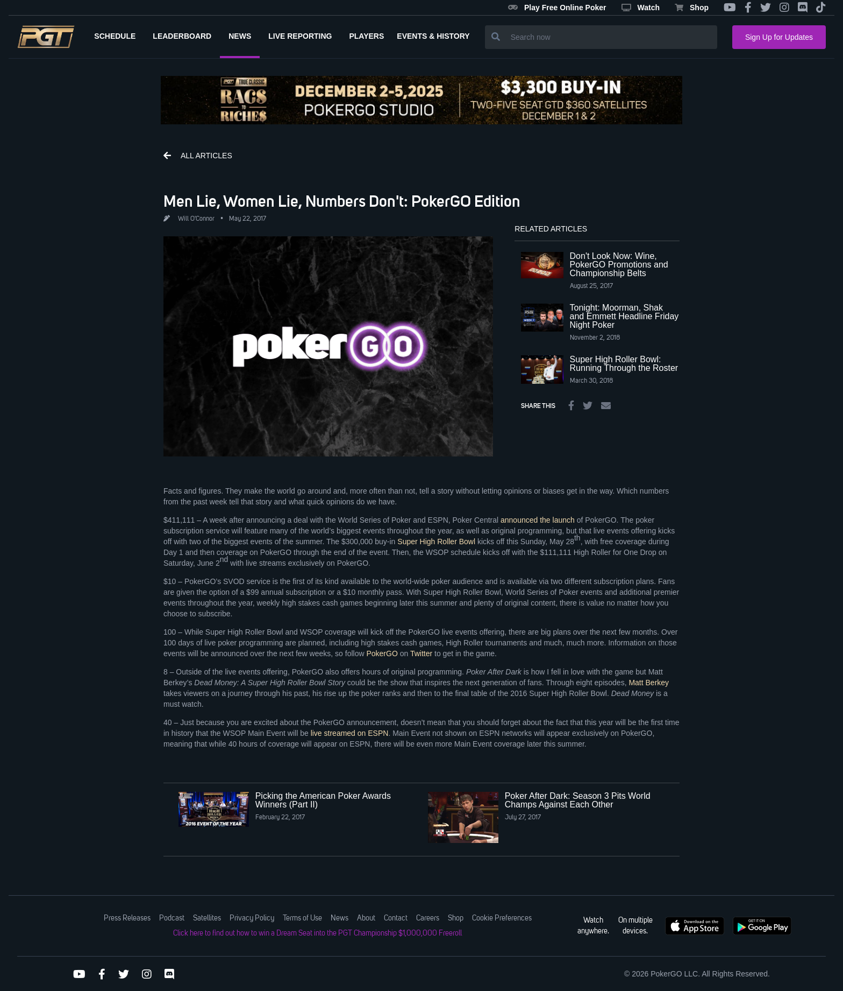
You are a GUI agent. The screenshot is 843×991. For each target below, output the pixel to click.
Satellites (207, 918)
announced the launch (538, 520)
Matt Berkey (648, 682)
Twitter (421, 653)
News (339, 918)
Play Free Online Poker (557, 7)
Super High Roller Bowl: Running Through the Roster (624, 363)
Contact (396, 918)
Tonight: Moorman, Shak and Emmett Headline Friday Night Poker (624, 316)
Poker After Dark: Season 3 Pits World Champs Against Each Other (578, 800)
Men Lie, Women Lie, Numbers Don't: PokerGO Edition (341, 200)
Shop (692, 7)
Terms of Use (302, 918)
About (366, 918)
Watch (640, 7)
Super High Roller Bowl (436, 541)
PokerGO (381, 653)
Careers (427, 918)
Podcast (171, 918)
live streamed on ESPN (350, 733)
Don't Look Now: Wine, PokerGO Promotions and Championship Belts (619, 264)
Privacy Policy (252, 918)
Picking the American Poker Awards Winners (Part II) (323, 800)
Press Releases (127, 918)
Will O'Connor (196, 219)
